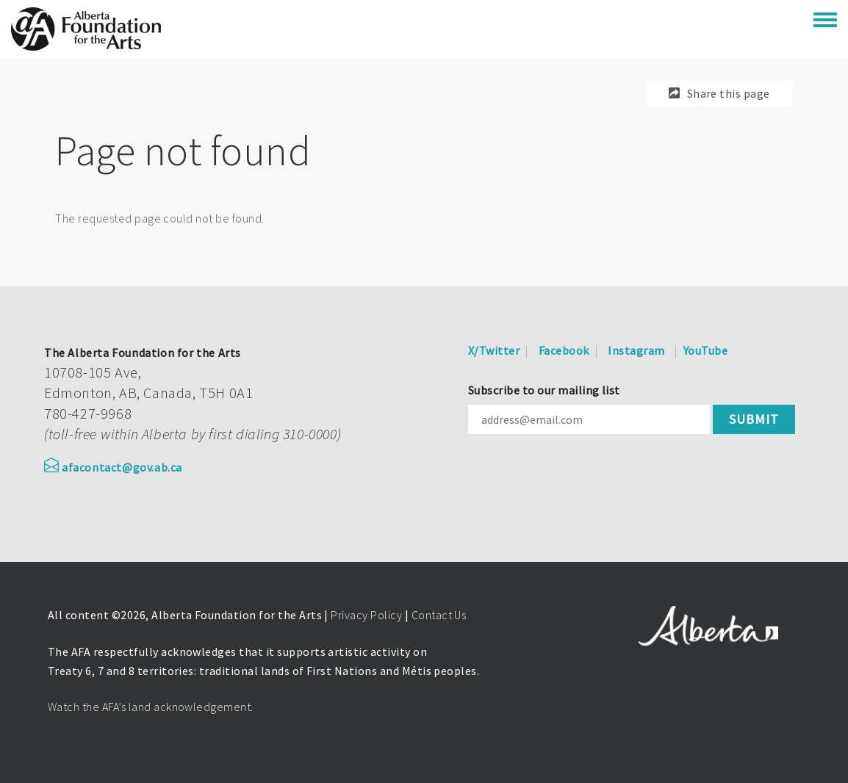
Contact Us (439, 614)
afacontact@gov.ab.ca (113, 467)
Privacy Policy (366, 614)
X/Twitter (494, 350)
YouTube (705, 350)
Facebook (564, 350)
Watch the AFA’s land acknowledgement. (151, 706)
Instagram (636, 350)
